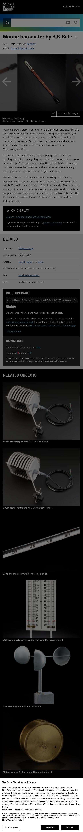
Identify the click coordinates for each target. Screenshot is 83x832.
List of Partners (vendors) (13, 822)
